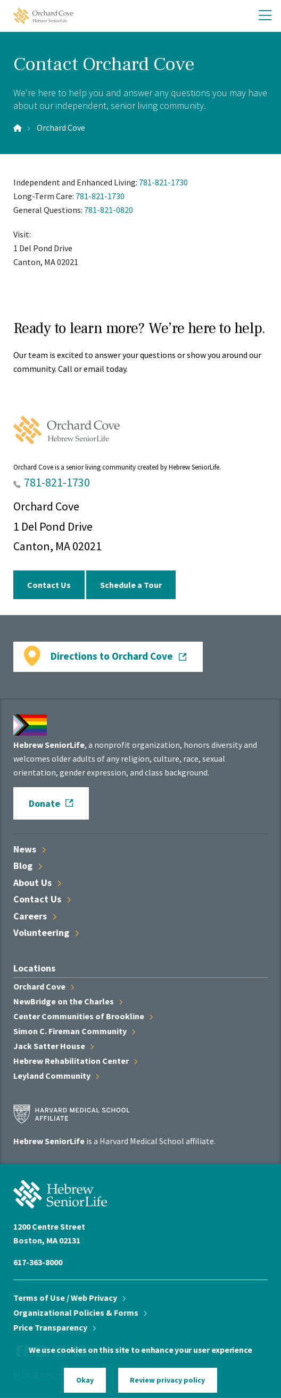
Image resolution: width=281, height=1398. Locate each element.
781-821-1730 (163, 182)
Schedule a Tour (131, 584)
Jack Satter (53, 1046)
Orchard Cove (61, 127)
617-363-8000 (37, 1262)
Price (54, 1327)
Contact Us (49, 584)
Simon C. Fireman (74, 1031)
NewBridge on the (67, 1001)
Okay (85, 1380)
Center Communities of (83, 1016)
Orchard (43, 986)
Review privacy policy (167, 1380)
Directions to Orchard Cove (112, 656)
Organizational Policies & (80, 1312)
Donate (44, 803)
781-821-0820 (108, 209)
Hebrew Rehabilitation (75, 1060)
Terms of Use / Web (69, 1297)
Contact (42, 899)
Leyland (56, 1075)
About (37, 882)
